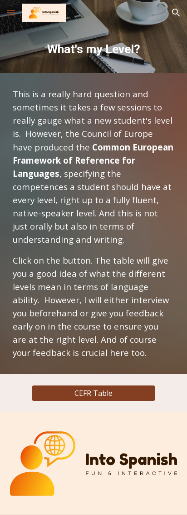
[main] (93, 49)
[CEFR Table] (93, 393)
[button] (11, 12)
